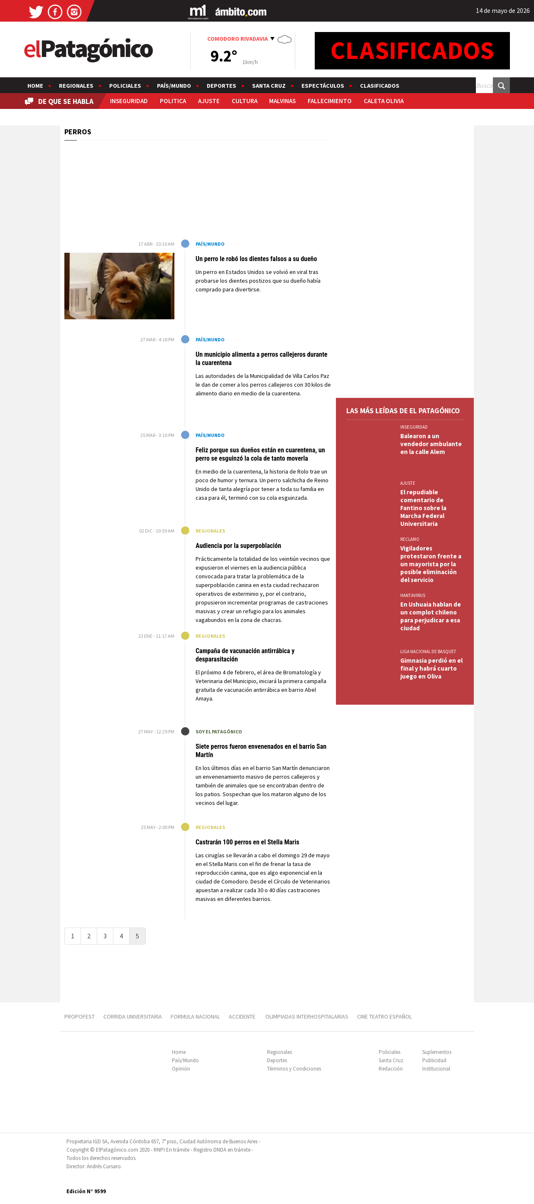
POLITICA (173, 101)
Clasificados (379, 85)
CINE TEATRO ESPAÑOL (384, 1016)
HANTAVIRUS (412, 595)
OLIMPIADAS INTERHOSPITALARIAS (306, 1016)
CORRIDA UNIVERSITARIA (132, 1016)
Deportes (221, 85)
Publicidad (434, 1060)
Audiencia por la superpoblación (238, 546)
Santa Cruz (269, 85)
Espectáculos (322, 85)
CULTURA (244, 101)
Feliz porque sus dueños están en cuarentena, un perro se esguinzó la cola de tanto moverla (260, 454)
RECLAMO (409, 539)
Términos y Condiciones (294, 1068)
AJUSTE (209, 101)
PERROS (77, 131)
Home (35, 85)
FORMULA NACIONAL (195, 1016)
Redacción (391, 1068)
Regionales (76, 85)
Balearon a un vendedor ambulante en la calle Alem (431, 444)
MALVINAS (282, 101)
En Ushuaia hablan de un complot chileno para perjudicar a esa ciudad (430, 616)
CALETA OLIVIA (384, 101)
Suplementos (436, 1052)
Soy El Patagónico (219, 731)
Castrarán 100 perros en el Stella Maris (247, 842)
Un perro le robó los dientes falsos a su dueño (256, 259)
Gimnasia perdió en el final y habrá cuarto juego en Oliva (431, 668)
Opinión (181, 1068)
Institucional (436, 1068)
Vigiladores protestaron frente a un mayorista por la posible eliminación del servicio (430, 564)
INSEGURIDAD (129, 101)
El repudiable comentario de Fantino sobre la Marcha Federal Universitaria (423, 508)
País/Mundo (174, 85)
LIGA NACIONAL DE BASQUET (428, 651)
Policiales (125, 85)
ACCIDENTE (243, 1016)
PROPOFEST (79, 1016)
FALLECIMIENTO (330, 101)
